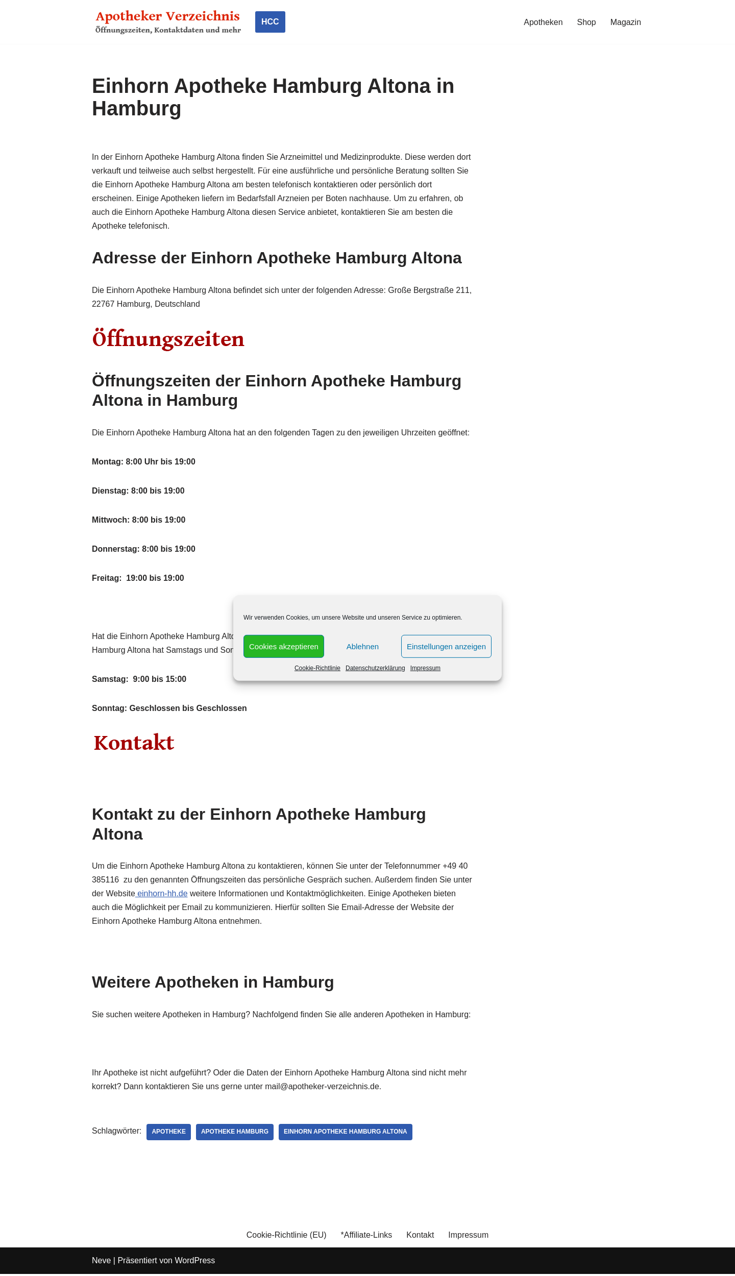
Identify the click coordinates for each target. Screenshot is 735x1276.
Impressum (425, 668)
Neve (101, 1263)
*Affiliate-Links (366, 1237)
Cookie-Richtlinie (317, 668)
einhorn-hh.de (182, 895)
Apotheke (169, 1134)
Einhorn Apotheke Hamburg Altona (346, 1134)
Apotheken (543, 22)
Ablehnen (363, 646)
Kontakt (420, 1237)
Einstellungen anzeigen (446, 646)
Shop (586, 22)
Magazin (625, 22)
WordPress (195, 1263)
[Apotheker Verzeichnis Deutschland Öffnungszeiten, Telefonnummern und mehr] (168, 22)
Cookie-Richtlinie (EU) (286, 1237)
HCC (270, 21)
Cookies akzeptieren (283, 646)
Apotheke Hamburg (236, 1134)
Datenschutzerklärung (375, 668)
